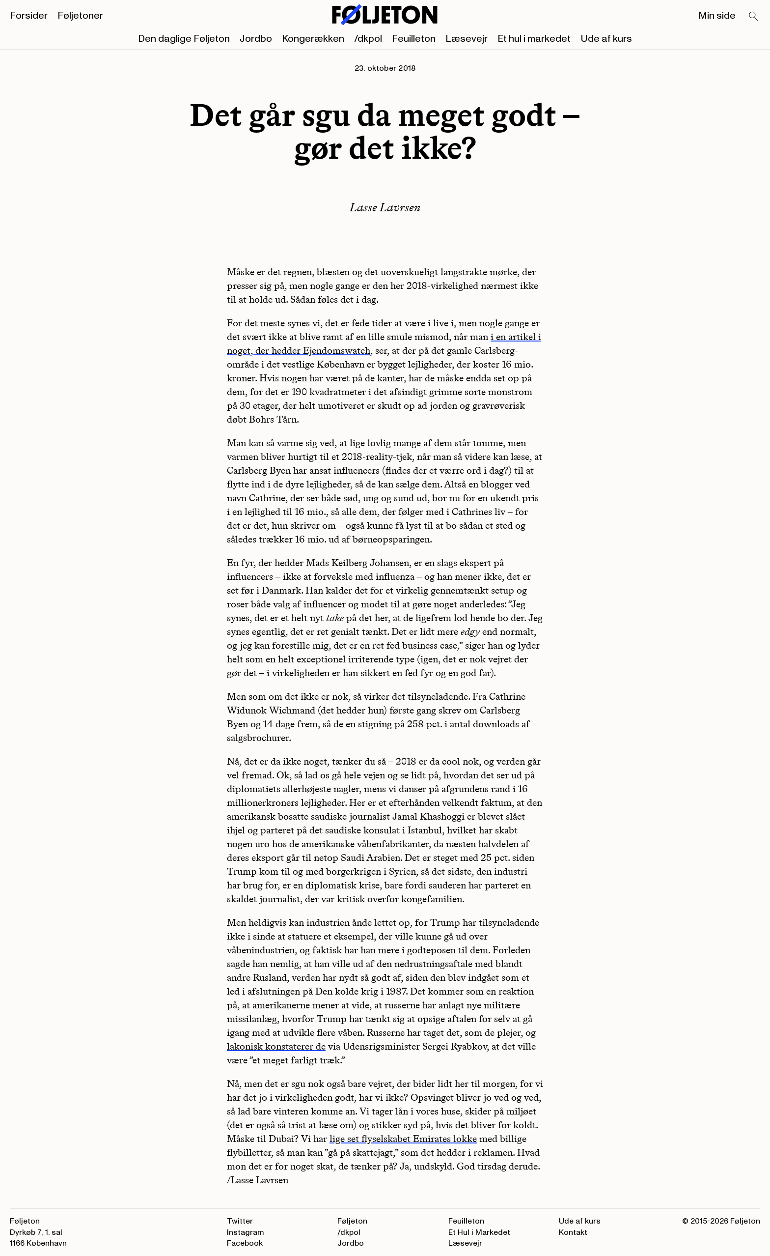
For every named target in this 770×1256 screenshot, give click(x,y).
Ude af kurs (606, 39)
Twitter (240, 1221)
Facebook (245, 1243)
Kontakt (573, 1232)
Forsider (29, 16)
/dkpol (368, 39)
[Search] (753, 16)
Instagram (245, 1232)
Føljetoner (80, 16)
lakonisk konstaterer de (276, 1046)
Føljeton (352, 1221)
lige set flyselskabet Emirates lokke (403, 1138)
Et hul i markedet (534, 39)
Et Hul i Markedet (479, 1232)
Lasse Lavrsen (385, 207)
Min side (717, 16)
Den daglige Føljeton (184, 39)
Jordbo (256, 39)
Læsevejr (466, 39)
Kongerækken (313, 39)
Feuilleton (414, 39)
